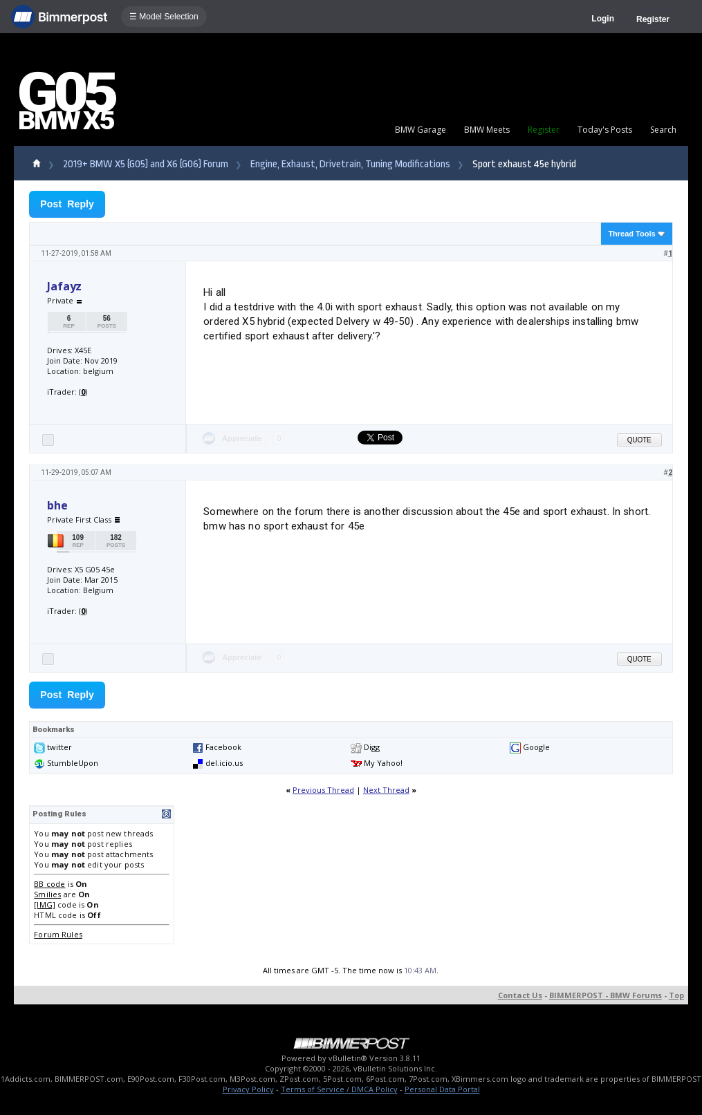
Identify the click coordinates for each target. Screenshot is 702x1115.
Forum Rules (58, 934)
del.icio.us (224, 763)
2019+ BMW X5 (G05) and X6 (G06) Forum (145, 164)
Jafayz (64, 286)
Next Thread (386, 790)
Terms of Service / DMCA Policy (339, 1089)
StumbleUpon (72, 763)
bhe (57, 505)
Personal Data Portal (442, 1089)
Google (536, 747)
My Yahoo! (383, 763)
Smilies (47, 894)
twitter (59, 747)
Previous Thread (323, 790)
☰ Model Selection (163, 16)
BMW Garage (420, 129)
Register (652, 19)
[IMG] (44, 904)
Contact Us (520, 995)
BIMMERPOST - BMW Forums (605, 995)
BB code (49, 884)
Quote (639, 440)
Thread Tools (631, 233)
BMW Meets (487, 129)
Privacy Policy (248, 1089)
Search (663, 129)
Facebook (223, 747)
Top (676, 995)
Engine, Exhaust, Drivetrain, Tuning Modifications (350, 164)
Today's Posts (605, 129)
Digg (372, 747)
